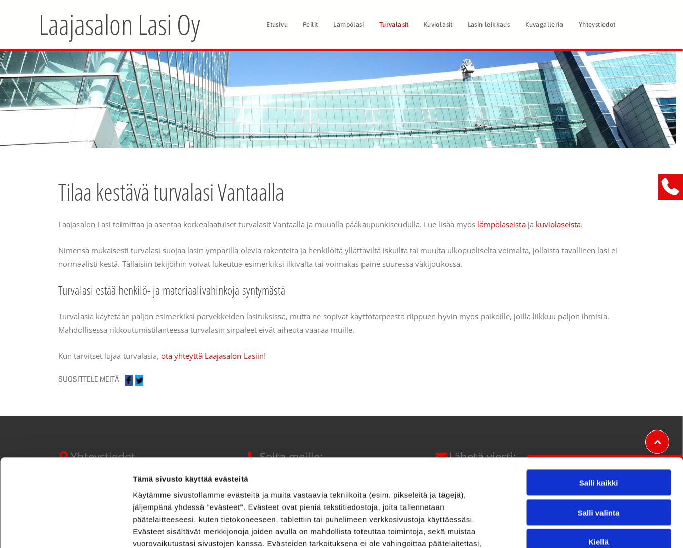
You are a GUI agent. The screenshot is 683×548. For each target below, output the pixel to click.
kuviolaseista (558, 224)
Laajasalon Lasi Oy (119, 24)
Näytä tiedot (541, 528)
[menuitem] (277, 24)
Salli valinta (599, 431)
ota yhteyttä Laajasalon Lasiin (212, 355)
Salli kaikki (598, 402)
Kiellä (598, 461)
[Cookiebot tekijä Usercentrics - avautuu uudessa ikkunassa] (65, 528)
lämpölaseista (501, 224)
